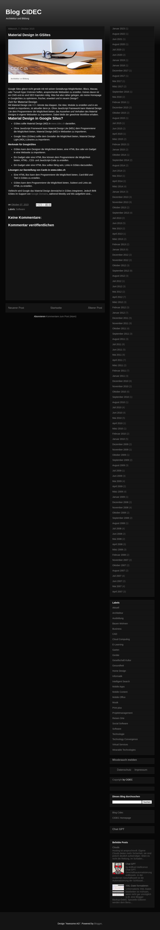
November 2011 (120, 323)
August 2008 (118, 523)
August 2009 (118, 465)
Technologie (118, 734)
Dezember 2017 (120, 70)
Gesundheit (118, 665)
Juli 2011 (116, 344)
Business (117, 629)
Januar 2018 (118, 65)
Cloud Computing (121, 639)
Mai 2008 (117, 539)
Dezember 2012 (120, 255)
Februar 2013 (119, 244)
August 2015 (118, 118)
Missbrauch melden (124, 759)
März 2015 (117, 139)
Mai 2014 (117, 176)
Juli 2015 (116, 123)
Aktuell (115, 607)
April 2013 (117, 233)
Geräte (115, 655)
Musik (115, 702)
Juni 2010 (117, 412)
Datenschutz (124, 769)
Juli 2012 (116, 281)
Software (20, 209)
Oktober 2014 (119, 155)
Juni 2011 (117, 349)
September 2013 (120, 212)
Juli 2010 (116, 407)
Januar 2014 (118, 191)
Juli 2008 (116, 528)
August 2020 (118, 44)
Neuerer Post (16, 307)
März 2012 (117, 302)
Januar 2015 (118, 149)
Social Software (120, 723)
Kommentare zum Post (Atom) (61, 316)
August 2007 (118, 570)
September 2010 (120, 397)
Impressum (141, 769)
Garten (115, 650)
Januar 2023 (118, 28)
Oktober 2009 (119, 455)
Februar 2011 (119, 370)
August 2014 (118, 165)
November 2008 (120, 507)
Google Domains (39, 194)
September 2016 (120, 91)
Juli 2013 (116, 218)
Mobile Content (119, 692)
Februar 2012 (119, 307)
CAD (114, 634)
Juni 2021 (117, 39)
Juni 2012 (117, 286)
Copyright (117, 779)
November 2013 (120, 202)
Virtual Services (120, 744)
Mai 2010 (117, 418)
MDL (34, 105)
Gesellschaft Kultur (121, 660)
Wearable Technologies (124, 750)
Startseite (56, 307)
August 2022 (118, 34)
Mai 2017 (117, 81)
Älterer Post (95, 307)
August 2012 (118, 276)
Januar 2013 (118, 249)
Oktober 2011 (119, 328)
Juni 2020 (117, 55)
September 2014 (120, 160)
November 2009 (120, 449)
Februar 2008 (119, 555)
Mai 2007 (117, 586)
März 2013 (117, 239)
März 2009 (117, 491)
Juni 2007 (117, 581)
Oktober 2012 (119, 265)
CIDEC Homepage (121, 818)
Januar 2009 (118, 497)
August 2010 (118, 402)
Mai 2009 (117, 481)
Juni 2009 (117, 476)
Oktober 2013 (119, 207)
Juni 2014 (117, 170)
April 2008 (117, 544)
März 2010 (117, 428)
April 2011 (117, 360)
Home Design (119, 671)
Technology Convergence (125, 739)
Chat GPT (118, 829)
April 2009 (117, 486)
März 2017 (117, 86)
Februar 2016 (119, 102)
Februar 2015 (119, 144)
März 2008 (117, 549)
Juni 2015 (117, 128)
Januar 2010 (118, 439)
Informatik (117, 676)
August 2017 (118, 76)
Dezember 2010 (120, 381)
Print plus (117, 707)
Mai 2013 (117, 228)
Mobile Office (118, 697)
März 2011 (117, 365)
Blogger (98, 923)
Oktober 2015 (119, 113)
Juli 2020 (116, 49)
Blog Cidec (117, 812)
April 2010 (117, 423)
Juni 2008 (117, 534)
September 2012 (120, 270)
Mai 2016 (117, 97)
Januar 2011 (118, 376)
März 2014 (117, 186)
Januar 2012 (118, 312)
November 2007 (120, 560)
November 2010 (120, 386)
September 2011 (120, 333)
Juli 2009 (116, 470)
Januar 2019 (118, 60)
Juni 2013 (117, 223)
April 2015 (117, 134)
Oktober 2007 (119, 565)
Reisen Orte (118, 718)
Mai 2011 (117, 354)
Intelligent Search (121, 681)
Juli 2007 (116, 576)
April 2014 (117, 181)
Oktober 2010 (119, 391)
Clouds (115, 847)
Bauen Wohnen (120, 623)
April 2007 (117, 591)
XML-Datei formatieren (137, 885)
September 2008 (120, 518)
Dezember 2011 (120, 318)
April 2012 (117, 297)
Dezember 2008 (120, 502)
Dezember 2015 (120, 107)
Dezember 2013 (120, 197)
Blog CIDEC (24, 11)
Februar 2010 (119, 433)
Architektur (117, 613)
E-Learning (117, 644)
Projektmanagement (122, 713)
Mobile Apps (118, 686)
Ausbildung (117, 618)
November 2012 (120, 260)
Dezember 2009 (120, 444)
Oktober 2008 (119, 512)
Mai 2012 (117, 291)
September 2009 (120, 460)
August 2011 (118, 339)
